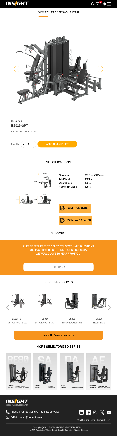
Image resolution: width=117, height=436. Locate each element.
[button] (17, 69)
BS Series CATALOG (75, 220)
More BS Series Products (58, 335)
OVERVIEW (43, 12)
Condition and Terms (86, 420)
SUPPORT (74, 12)
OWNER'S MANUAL (74, 208)
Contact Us (58, 267)
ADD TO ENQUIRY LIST (57, 144)
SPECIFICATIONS (58, 12)
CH (104, 4)
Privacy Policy (103, 420)
